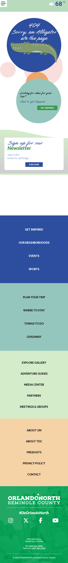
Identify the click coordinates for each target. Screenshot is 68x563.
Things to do (34, 323)
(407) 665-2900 (35, 546)
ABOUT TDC (34, 441)
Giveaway (34, 336)
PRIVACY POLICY (34, 463)
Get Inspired (34, 229)
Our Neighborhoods (34, 242)
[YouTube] (55, 520)
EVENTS (34, 256)
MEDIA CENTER (34, 384)
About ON (34, 430)
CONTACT (34, 474)
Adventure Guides (34, 373)
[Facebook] (40, 520)
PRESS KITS (34, 452)
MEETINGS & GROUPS (34, 406)
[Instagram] (10, 520)
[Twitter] (26, 520)
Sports (34, 269)
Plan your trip (34, 297)
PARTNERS (34, 395)
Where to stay (34, 310)
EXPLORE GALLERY (34, 362)
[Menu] (3, 3)
